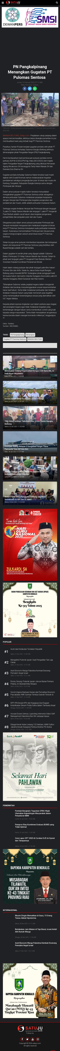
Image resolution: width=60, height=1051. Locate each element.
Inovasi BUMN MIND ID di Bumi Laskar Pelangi (24, 399)
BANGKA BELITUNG (35, 339)
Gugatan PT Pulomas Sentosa (15, 339)
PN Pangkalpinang (17, 335)
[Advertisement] (30, 45)
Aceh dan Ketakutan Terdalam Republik (26, 649)
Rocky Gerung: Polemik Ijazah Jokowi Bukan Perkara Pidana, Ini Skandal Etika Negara (32, 682)
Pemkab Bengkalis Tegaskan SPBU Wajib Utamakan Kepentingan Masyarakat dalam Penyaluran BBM (33, 813)
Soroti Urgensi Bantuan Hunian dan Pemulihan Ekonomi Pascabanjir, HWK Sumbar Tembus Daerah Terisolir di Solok (33, 694)
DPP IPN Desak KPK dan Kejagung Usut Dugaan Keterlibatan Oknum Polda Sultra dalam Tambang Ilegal (33, 704)
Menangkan (30, 335)
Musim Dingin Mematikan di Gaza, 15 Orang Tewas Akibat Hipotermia (33, 916)
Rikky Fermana (26, 85)
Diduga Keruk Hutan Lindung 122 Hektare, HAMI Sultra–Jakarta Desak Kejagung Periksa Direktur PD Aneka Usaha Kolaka (33, 727)
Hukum (35, 85)
